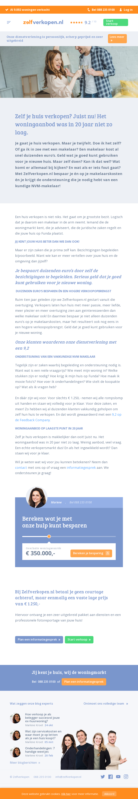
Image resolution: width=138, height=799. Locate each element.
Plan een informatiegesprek (39, 639)
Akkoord (109, 794)
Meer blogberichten (25, 762)
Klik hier (66, 794)
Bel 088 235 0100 (101, 9)
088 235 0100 (47, 682)
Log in (126, 9)
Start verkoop (112, 22)
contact (21, 467)
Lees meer (117, 38)
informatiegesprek (81, 467)
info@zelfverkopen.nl (68, 777)
